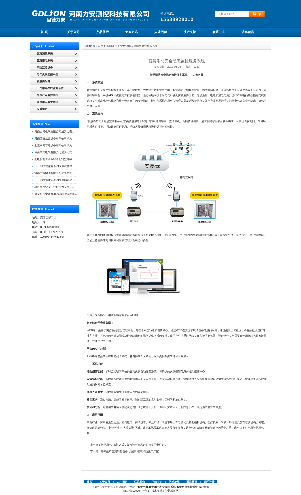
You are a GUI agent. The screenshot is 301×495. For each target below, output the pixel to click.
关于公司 (73, 32)
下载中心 (157, 481)
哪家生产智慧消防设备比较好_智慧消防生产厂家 (130, 451)
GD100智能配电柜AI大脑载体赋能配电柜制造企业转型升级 (69, 166)
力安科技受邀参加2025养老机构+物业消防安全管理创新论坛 (70, 193)
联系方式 (218, 32)
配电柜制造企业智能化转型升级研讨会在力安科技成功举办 (69, 159)
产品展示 (102, 32)
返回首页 (192, 481)
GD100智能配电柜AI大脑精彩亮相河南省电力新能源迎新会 (69, 180)
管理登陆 (209, 481)
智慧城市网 (171, 490)
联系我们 (139, 481)
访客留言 (248, 32)
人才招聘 (160, 32)
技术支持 (189, 32)
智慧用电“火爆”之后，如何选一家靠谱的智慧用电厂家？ (134, 444)
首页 (100, 46)
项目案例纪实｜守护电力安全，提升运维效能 (61, 187)
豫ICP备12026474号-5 (136, 490)
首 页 (44, 32)
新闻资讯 (131, 32)
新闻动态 (111, 46)
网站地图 (174, 481)
